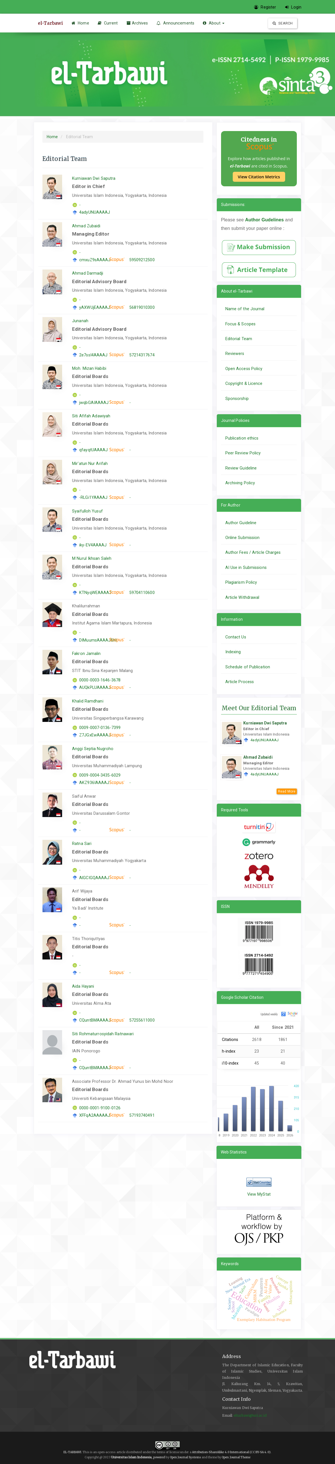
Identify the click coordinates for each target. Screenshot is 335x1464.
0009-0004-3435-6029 (99, 775)
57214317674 (142, 355)
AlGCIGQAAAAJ (94, 877)
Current (108, 23)
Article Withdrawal (242, 597)
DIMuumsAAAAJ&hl (98, 640)
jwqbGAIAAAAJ (94, 402)
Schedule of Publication (247, 667)
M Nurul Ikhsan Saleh (91, 558)
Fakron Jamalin (86, 653)
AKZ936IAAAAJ (94, 782)
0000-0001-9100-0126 (99, 1108)
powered (159, 1457)
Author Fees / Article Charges (253, 552)
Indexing (233, 652)
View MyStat (259, 1194)
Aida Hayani (83, 986)
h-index (229, 1051)
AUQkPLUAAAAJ (95, 687)
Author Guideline (241, 522)
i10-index (230, 1063)
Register (265, 7)
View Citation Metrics (259, 176)
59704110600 (142, 592)
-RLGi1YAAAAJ (93, 497)
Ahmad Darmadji (87, 273)
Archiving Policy (240, 483)
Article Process (239, 681)
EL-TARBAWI (72, 1452)
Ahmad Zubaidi (86, 226)
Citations (230, 1039)
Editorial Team (238, 338)
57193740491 (142, 1115)
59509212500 (142, 260)
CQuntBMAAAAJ (95, 1020)
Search (283, 23)
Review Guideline (241, 468)
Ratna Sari (81, 843)
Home (80, 23)
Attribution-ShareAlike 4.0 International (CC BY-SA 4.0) (231, 1452)
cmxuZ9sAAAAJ (94, 260)
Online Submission (242, 537)
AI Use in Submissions (246, 567)
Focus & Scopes (240, 324)
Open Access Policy (244, 368)
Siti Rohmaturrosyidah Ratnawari (103, 1034)
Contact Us (235, 637)
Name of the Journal (245, 309)
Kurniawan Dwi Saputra (93, 178)
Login (293, 7)
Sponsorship (237, 398)
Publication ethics (242, 438)
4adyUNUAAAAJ (94, 212)
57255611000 (142, 1020)
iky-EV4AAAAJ (93, 545)
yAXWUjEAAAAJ (94, 307)
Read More (286, 791)
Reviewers (234, 353)
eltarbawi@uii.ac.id (250, 1415)
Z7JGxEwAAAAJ (95, 735)
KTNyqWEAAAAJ (95, 592)
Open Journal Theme (236, 1457)
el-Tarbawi (50, 23)
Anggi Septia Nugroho (92, 748)
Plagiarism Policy (241, 582)
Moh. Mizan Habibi (89, 368)
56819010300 (142, 307)
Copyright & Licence (244, 383)
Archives (137, 23)
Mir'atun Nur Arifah (90, 463)
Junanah (80, 320)
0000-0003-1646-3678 (99, 680)
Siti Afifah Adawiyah (91, 416)
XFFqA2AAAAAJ (94, 1115)
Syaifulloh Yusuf (87, 511)
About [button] (213, 23)
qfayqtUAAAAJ (93, 450)
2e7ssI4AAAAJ (93, 355)
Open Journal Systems (185, 1457)
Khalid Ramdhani (87, 701)
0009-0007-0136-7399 (99, 727)
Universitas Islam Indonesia (131, 1457)
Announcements (175, 23)
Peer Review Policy (243, 453)
